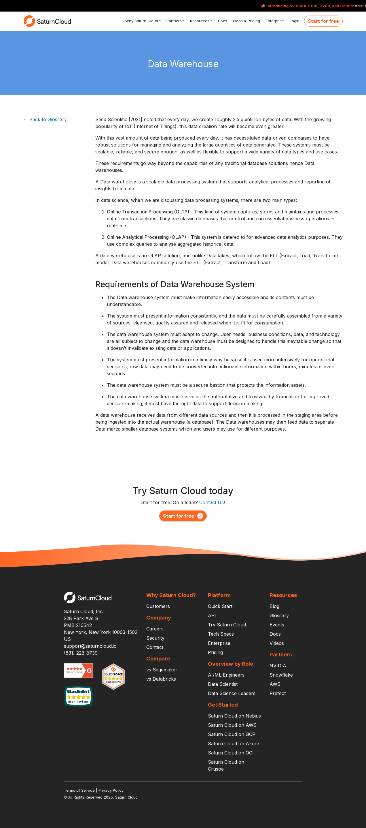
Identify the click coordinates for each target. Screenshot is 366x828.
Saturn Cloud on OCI (231, 753)
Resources (199, 20)
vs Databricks (161, 679)
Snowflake (281, 675)
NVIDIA (278, 666)
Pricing (215, 652)
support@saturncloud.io (90, 646)
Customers (158, 606)
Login (294, 20)
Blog (274, 606)
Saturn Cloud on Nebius (234, 716)
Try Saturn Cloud (227, 625)
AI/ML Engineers (226, 675)
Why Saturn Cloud (141, 20)
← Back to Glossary (45, 119)
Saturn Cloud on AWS (232, 725)
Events (277, 625)
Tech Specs (221, 634)
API (212, 615)
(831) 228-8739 (81, 653)
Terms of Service (79, 790)
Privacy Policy (111, 790)
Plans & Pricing (246, 20)
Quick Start (220, 606)
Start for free (323, 21)
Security (155, 638)
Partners (173, 20)
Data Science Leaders (231, 693)
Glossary (279, 615)
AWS (275, 684)
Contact (154, 647)
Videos (277, 643)
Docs (222, 20)
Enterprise (274, 20)
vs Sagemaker (161, 670)
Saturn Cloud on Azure (233, 743)
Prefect (278, 693)
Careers (155, 629)
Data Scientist (223, 684)
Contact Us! (212, 502)
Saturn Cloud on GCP (231, 734)
